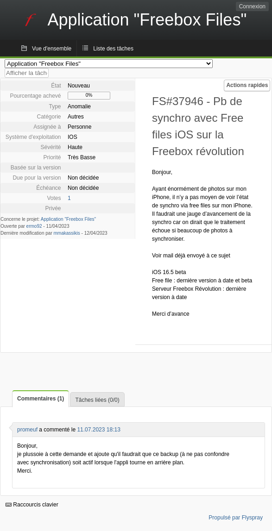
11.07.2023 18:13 (98, 429)
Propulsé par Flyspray (236, 517)
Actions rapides (247, 85)
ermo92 (34, 226)
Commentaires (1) (40, 398)
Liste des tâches (113, 48)
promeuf (27, 429)
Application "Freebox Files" (68, 219)
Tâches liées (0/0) (97, 400)
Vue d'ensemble (51, 48)
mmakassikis (67, 233)
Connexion (252, 6)
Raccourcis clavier (32, 504)
